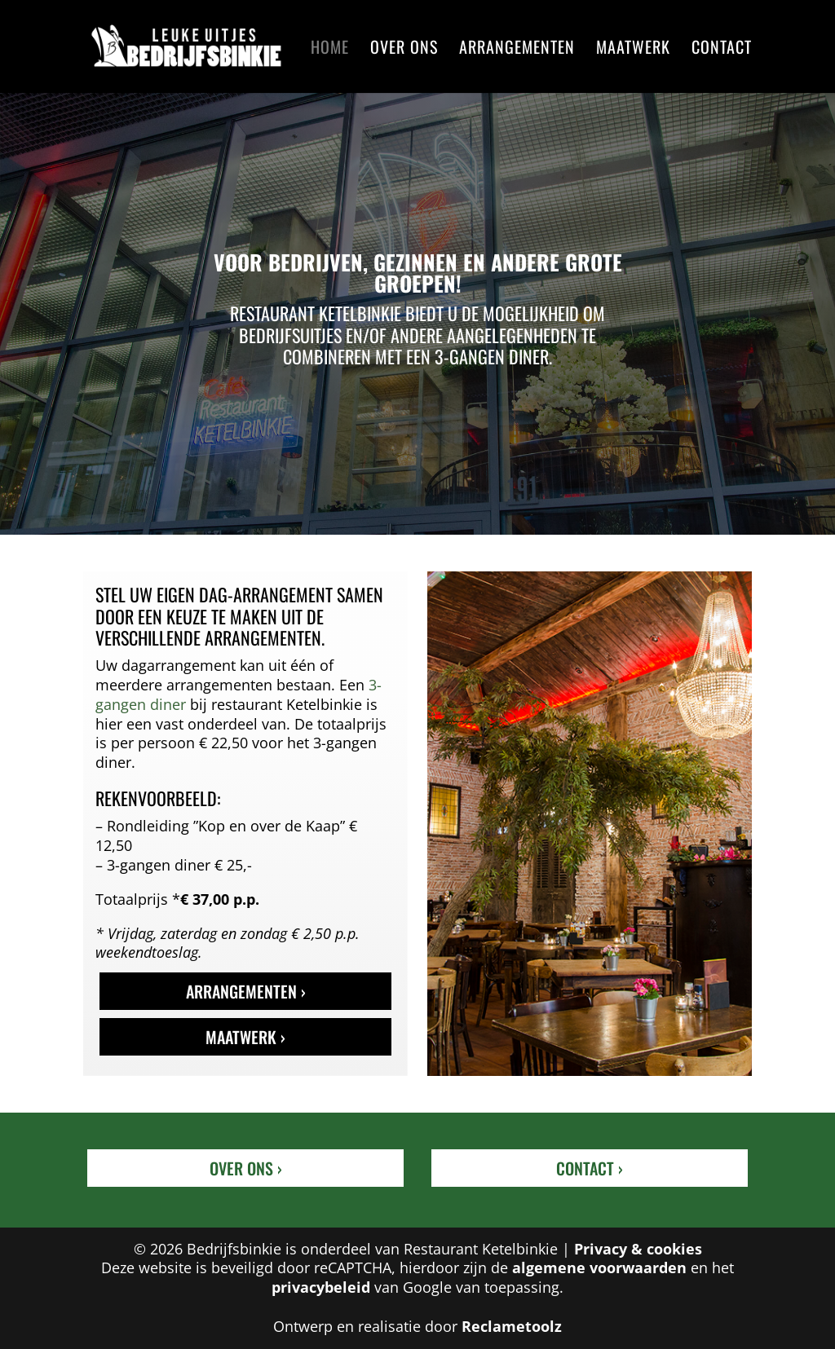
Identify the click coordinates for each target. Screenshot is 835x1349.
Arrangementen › (246, 991)
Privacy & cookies (638, 1249)
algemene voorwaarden (599, 1267)
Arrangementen (517, 50)
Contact (721, 50)
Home (330, 50)
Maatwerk (633, 50)
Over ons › (246, 1168)
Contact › (589, 1168)
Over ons (404, 50)
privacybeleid (321, 1287)
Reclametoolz (512, 1326)
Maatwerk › (245, 1037)
